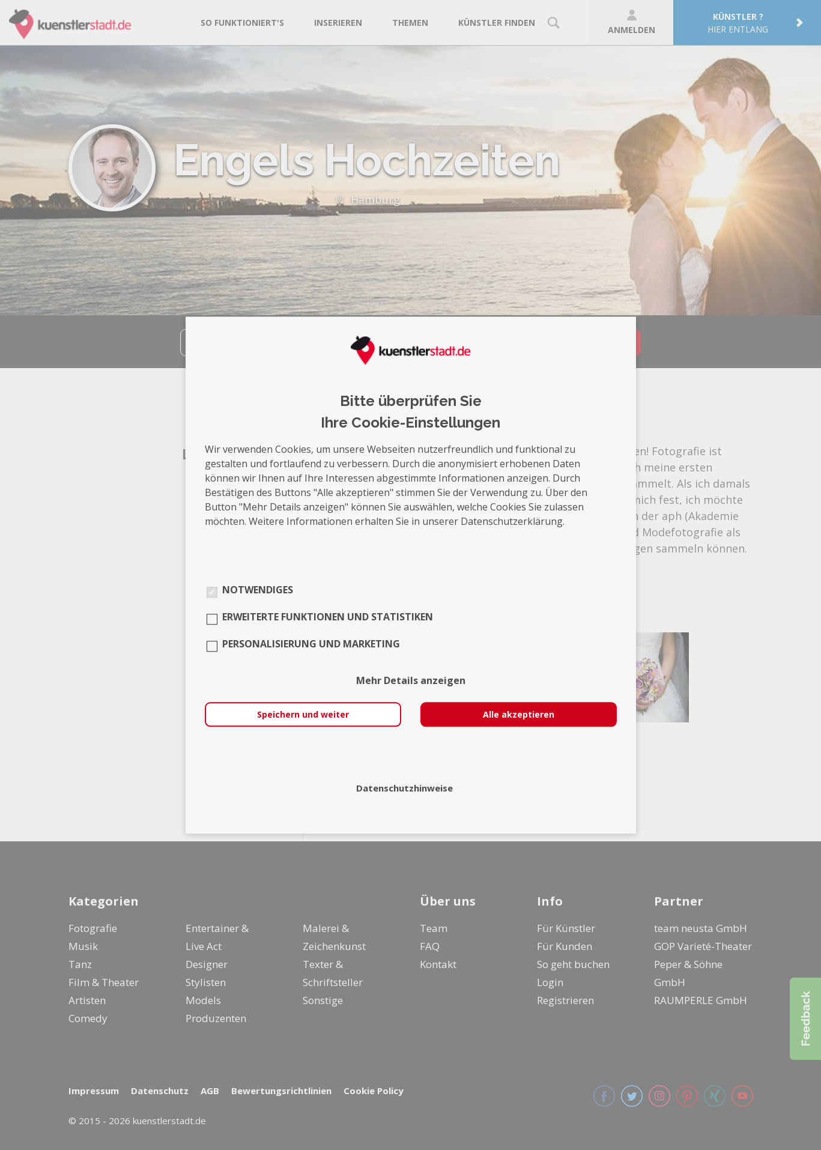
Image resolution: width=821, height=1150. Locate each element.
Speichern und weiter (303, 714)
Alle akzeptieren (518, 714)
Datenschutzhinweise (404, 788)
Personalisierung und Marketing (311, 643)
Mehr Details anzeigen (410, 680)
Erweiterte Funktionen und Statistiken (327, 616)
